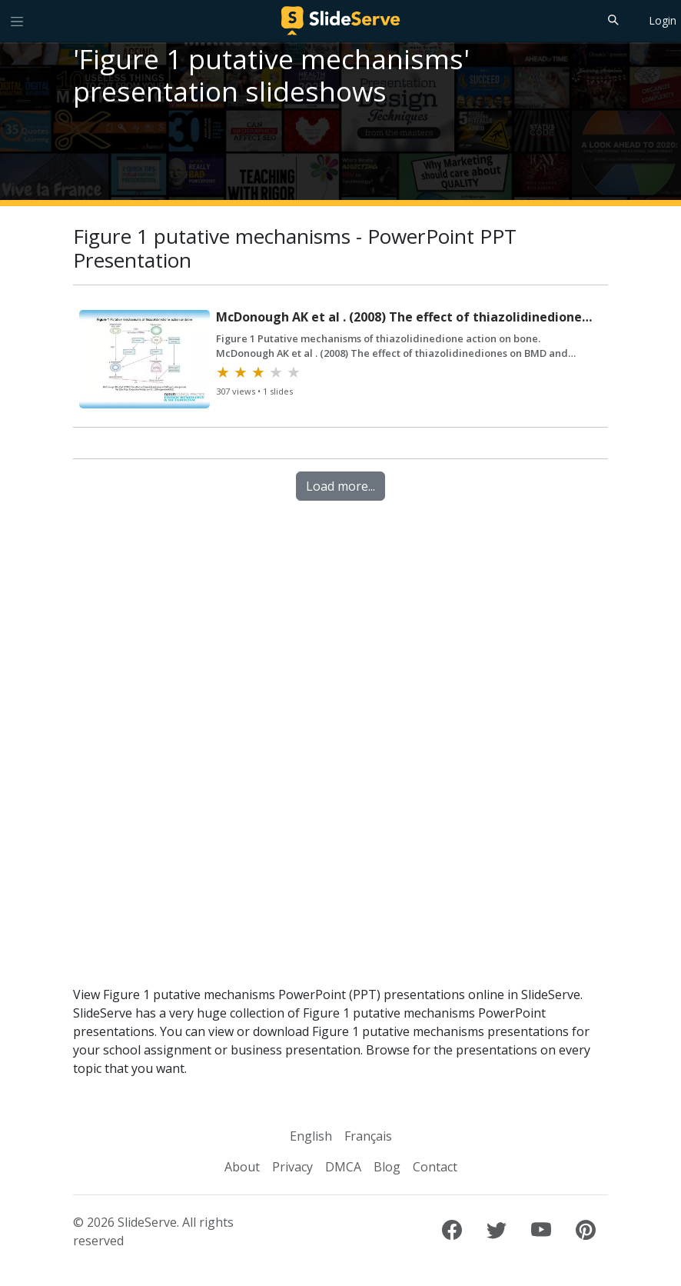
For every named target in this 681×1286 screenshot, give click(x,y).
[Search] (611, 19)
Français (368, 1136)
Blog (387, 1166)
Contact (435, 1166)
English (311, 1136)
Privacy (292, 1166)
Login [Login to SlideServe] (662, 20)
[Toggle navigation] (17, 20)
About (242, 1166)
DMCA (343, 1166)
